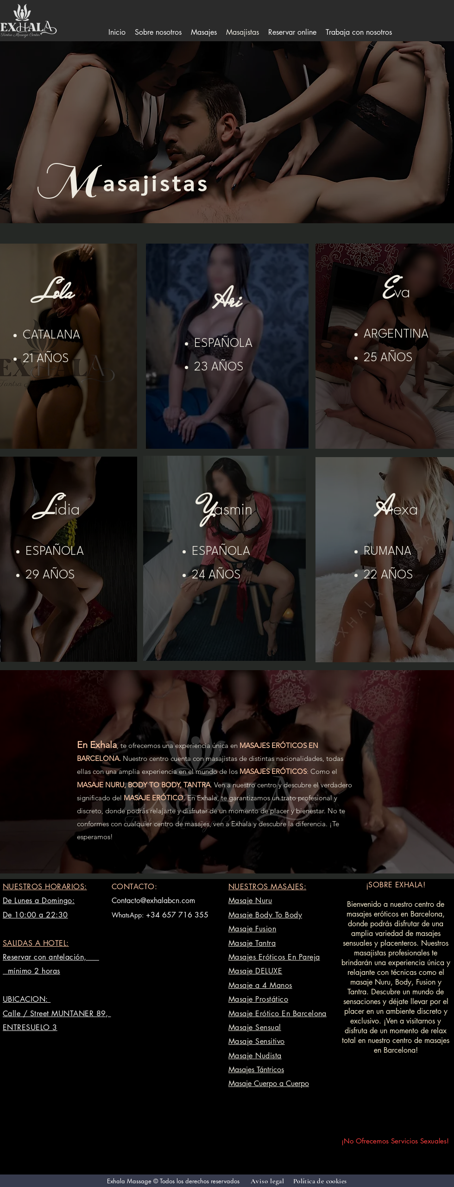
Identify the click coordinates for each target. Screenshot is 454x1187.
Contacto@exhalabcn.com (153, 900)
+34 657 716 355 (177, 915)
